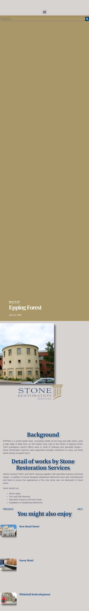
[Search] (87, 19)
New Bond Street (29, 526)
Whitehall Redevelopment (34, 594)
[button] (44, 12)
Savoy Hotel (26, 560)
